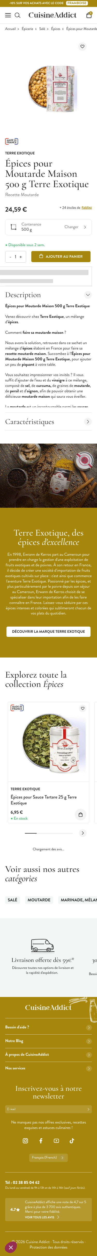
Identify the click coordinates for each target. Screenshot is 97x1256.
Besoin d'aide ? (48, 1027)
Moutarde (39, 900)
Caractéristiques (48, 421)
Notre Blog (48, 1041)
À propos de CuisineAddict (48, 1055)
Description (48, 295)
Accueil (10, 29)
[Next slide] (83, 833)
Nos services (48, 1068)
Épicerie (27, 29)
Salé (42, 29)
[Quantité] (15, 256)
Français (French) (48, 1158)
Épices (55, 29)
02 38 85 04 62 (26, 1183)
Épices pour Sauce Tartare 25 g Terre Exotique (44, 800)
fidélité (87, 207)
